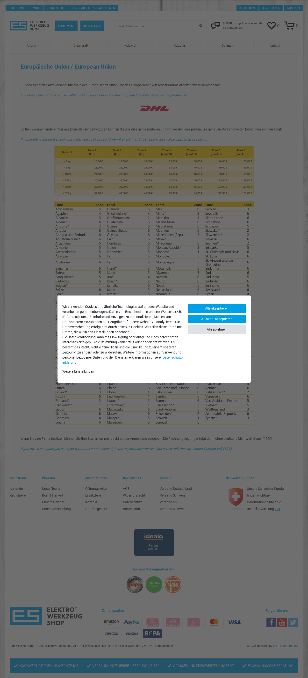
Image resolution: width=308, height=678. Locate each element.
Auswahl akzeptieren (216, 319)
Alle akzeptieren (217, 308)
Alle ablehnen (217, 329)
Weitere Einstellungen (78, 371)
